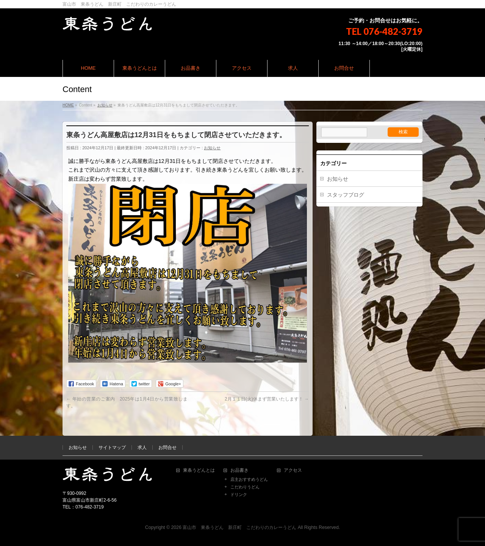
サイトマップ (112, 447)
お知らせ (212, 147)
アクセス (293, 470)
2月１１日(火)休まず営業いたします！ (267, 399)
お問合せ (167, 447)
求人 (142, 447)
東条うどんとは (199, 470)
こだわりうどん (245, 487)
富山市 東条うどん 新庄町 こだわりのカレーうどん (239, 527)
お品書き (239, 470)
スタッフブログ (345, 195)
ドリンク (238, 494)
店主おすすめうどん (249, 479)
